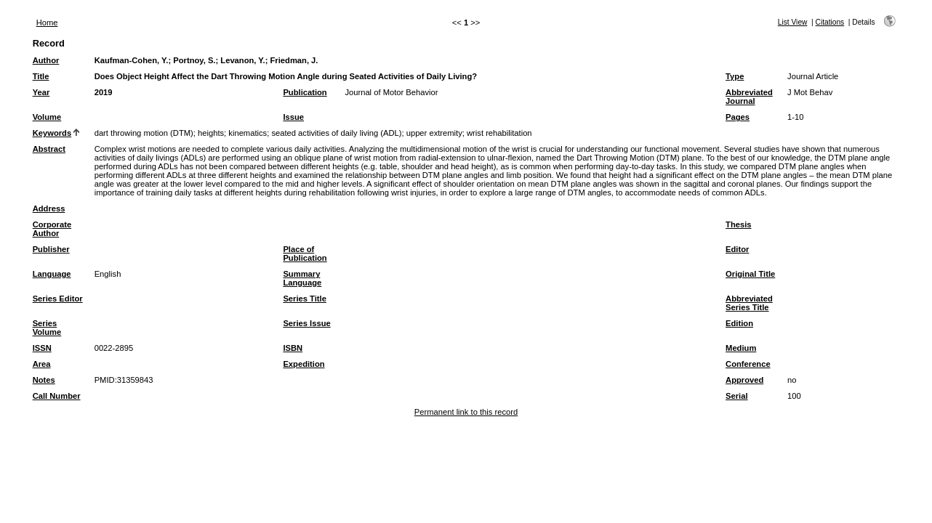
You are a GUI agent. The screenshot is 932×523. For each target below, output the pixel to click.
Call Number (57, 396)
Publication (304, 92)
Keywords (52, 133)
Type (735, 76)
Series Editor (58, 298)
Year (41, 92)
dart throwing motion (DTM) (144, 133)
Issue (293, 117)
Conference (748, 364)
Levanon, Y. (242, 60)
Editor (737, 249)
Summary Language (302, 278)
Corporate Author (52, 229)
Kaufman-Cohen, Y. (132, 60)
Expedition (303, 364)
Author (46, 60)
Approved (744, 380)
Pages (738, 117)
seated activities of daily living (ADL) (336, 133)
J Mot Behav (809, 92)
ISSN (42, 348)
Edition (739, 323)
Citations (830, 22)
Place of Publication (304, 253)
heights (211, 133)
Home (47, 22)
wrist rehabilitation (499, 133)
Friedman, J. (294, 60)
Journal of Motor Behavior (391, 92)
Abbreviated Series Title (749, 303)
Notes (44, 380)
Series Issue (306, 323)
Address (49, 208)
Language (52, 273)
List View (793, 22)
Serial (736, 396)
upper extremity (434, 133)
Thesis (738, 224)
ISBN (292, 348)
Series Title (304, 298)
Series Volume (47, 327)
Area (42, 364)
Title (41, 76)
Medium (741, 348)
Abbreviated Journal (749, 96)
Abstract (49, 149)
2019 (104, 92)
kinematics (247, 133)
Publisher (51, 249)
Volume (47, 117)
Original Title (750, 273)
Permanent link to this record (466, 412)
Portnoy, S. (194, 60)
